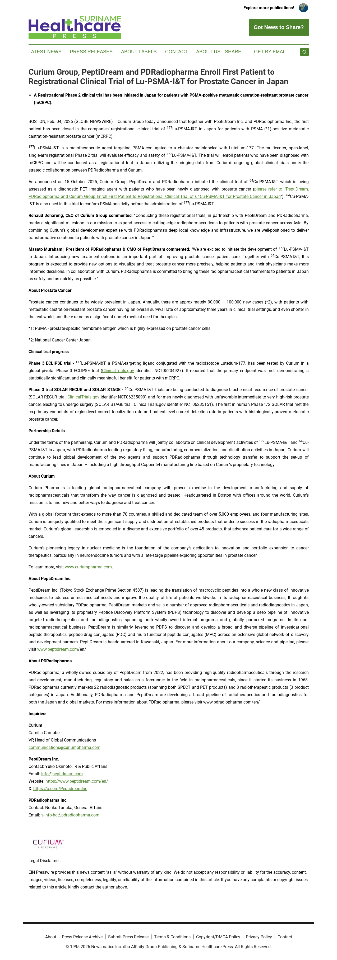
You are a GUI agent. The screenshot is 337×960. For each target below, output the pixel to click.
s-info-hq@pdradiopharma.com (70, 815)
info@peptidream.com (62, 773)
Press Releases (91, 51)
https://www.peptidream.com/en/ (76, 781)
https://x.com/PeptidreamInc (60, 788)
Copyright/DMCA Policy (218, 936)
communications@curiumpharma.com (64, 747)
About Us (208, 51)
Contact (176, 51)
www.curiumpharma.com (88, 566)
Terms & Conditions (172, 936)
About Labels (139, 51)
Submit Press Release (128, 936)
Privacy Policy (259, 936)
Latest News (45, 51)
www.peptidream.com (57, 649)
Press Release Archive (82, 936)
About (50, 936)
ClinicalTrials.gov (118, 370)
